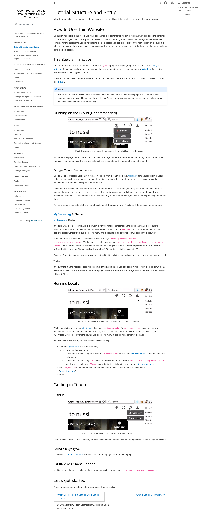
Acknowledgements (22, 208)
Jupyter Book (36, 221)
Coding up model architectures (27, 166)
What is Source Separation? (25, 51)
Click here (147, 69)
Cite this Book (20, 204)
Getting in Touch (184, 11)
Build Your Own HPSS (23, 101)
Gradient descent (21, 162)
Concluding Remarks (22, 185)
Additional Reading (22, 200)
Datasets (17, 135)
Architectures (19, 120)
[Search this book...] (31, 24)
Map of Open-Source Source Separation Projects (26, 57)
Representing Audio (22, 69)
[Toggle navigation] (55, 3)
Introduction (19, 111)
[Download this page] (172, 3)
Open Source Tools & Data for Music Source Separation (29, 34)
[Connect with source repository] (165, 3)
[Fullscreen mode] (159, 3)
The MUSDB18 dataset (23, 139)
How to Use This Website (188, 7)
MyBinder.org (62, 214)
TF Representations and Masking (28, 73)
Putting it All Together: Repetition (27, 97)
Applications (19, 181)
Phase (16, 78)
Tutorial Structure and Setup (26, 47)
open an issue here (74, 454)
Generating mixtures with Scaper (27, 143)
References (19, 196)
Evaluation (18, 82)
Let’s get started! (184, 14)
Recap (16, 147)
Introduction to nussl (22, 92)
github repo (87, 328)
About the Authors (21, 213)
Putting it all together (22, 170)
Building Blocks (20, 116)
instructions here (137, 353)
